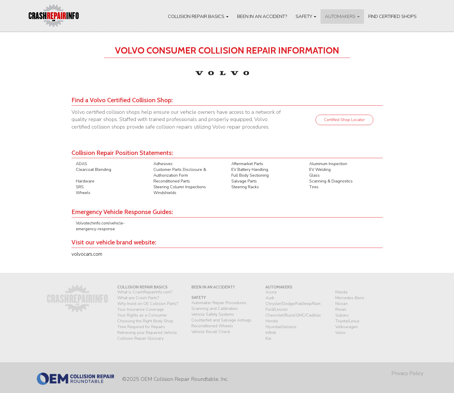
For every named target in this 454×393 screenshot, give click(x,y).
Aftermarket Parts (247, 164)
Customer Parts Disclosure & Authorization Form (179, 172)
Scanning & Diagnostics (331, 181)
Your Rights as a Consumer (142, 315)
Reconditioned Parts (171, 181)
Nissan (341, 303)
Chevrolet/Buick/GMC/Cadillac (293, 315)
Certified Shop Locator (344, 120)
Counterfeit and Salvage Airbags (221, 320)
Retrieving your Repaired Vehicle (147, 332)
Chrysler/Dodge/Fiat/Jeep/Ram (293, 303)
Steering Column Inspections (179, 187)
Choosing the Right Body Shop (145, 321)
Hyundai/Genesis (281, 327)
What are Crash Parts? (138, 298)
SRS (80, 187)
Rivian (340, 309)
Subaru (342, 315)
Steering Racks (245, 187)
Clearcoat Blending (93, 169)
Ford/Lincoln (277, 309)
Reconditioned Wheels (212, 326)
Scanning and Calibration (214, 308)
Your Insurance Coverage (140, 309)
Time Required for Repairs (141, 327)
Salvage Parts (244, 181)
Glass (314, 175)
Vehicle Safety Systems (212, 314)
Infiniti (271, 332)
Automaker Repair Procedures (218, 303)
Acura (271, 292)
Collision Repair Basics (198, 16)
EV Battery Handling (249, 169)
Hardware (85, 181)
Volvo (340, 332)
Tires (313, 187)
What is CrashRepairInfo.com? (144, 292)
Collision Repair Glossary (140, 338)
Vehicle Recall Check (210, 331)
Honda (272, 321)
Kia (268, 338)
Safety (306, 16)
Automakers (342, 16)
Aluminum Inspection (328, 164)
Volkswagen (346, 327)
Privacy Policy (407, 373)
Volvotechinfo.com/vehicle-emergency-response (100, 226)
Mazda (341, 292)
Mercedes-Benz (349, 298)
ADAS (81, 164)
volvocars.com (87, 254)
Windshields (164, 192)
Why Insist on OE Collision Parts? (147, 303)
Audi (270, 298)
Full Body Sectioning (250, 175)
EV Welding (320, 169)
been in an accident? (213, 287)
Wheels (83, 192)
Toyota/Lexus (347, 321)
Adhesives (163, 164)
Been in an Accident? (262, 16)
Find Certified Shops (392, 16)
